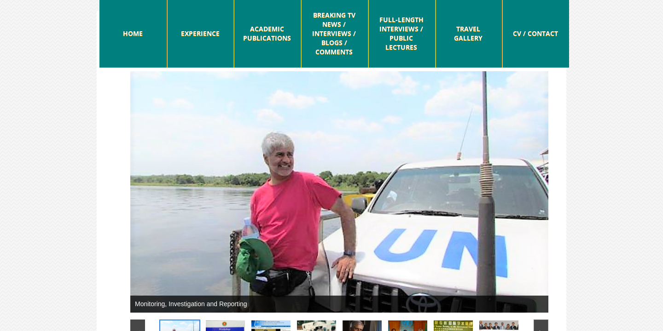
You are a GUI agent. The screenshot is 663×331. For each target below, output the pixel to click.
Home (133, 33)
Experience (200, 33)
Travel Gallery (468, 33)
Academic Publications (267, 33)
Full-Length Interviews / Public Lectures (401, 33)
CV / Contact (535, 33)
